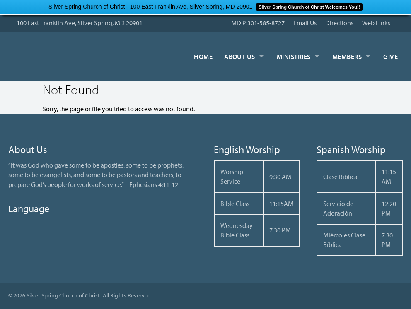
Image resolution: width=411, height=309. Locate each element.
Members (347, 57)
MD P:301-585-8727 (258, 23)
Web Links (376, 23)
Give (390, 57)
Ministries (294, 57)
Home (203, 57)
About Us (239, 57)
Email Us (305, 23)
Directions (339, 23)
